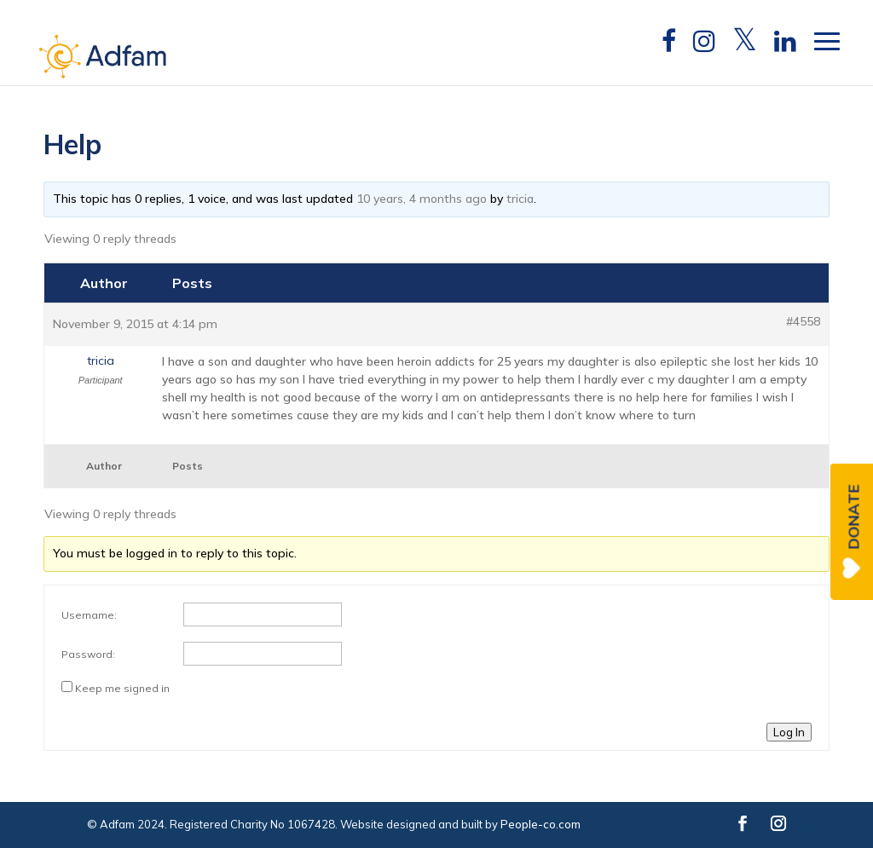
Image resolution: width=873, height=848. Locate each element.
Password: (88, 654)
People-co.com (540, 824)
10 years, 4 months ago (421, 198)
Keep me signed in (122, 688)
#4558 (803, 321)
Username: (89, 615)
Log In (789, 732)
